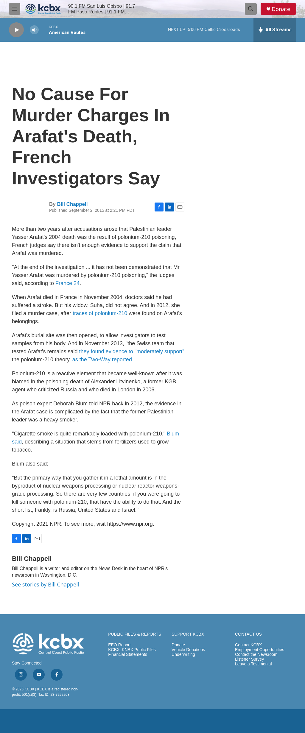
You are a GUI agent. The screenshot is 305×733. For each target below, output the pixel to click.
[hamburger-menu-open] (14, 9)
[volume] (34, 30)
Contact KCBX (248, 645)
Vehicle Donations (188, 650)
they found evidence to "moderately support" (131, 351)
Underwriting (183, 654)
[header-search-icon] (251, 9)
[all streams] (274, 30)
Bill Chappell (72, 204)
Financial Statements (127, 654)
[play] (16, 30)
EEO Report (119, 645)
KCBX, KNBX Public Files (132, 650)
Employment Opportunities (259, 650)
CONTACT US (248, 634)
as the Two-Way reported (102, 359)
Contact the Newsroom (256, 654)
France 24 (67, 283)
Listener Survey (249, 659)
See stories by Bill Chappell (45, 584)
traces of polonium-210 (100, 313)
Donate (281, 9)
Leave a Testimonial (253, 664)
